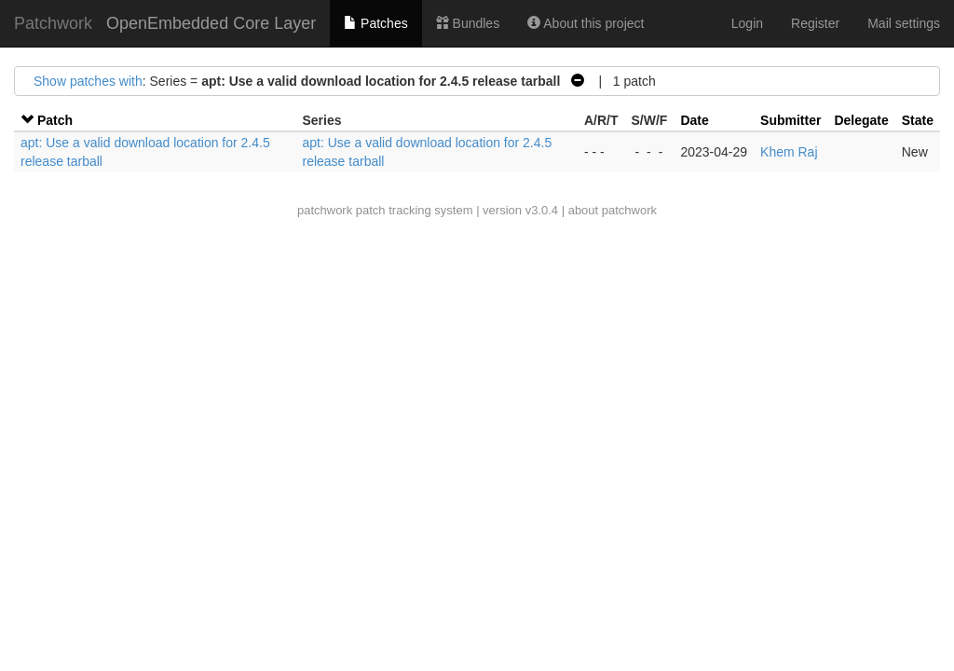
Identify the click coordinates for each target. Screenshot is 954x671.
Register (815, 23)
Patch (55, 120)
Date (694, 120)
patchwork (324, 210)
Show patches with (88, 81)
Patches (375, 23)
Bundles (467, 23)
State (918, 120)
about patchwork (612, 210)
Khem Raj (788, 151)
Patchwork (53, 23)
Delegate (861, 120)
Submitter (790, 120)
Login (747, 23)
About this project (585, 23)
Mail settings (903, 23)
